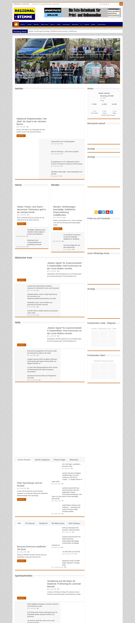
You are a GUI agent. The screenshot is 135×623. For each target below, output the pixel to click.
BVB (19, 450)
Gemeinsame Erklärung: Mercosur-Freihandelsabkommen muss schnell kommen (64, 559)
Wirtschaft (75, 24)
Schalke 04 (43, 450)
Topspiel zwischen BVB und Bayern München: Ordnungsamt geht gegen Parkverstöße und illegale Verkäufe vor (66, 298)
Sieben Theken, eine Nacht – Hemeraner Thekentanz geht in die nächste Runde (31, 76)
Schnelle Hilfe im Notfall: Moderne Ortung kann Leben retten (71, 256)
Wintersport (74, 386)
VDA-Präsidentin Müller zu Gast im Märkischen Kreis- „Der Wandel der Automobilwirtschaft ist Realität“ (66, 594)
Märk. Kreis (44, 24)
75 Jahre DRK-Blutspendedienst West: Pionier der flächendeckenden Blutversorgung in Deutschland (32, 306)
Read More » (21, 135)
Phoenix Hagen (59, 386)
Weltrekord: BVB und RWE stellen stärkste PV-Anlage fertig (71, 489)
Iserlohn (22, 24)
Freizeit (86, 24)
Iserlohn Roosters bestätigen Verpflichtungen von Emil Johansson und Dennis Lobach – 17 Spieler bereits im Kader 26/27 (67, 404)
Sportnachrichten (23, 502)
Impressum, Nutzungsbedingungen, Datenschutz (46, 4)
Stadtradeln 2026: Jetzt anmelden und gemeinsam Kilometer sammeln (36, 256)
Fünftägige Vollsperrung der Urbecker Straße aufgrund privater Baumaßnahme (37, 191)
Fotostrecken (101, 24)
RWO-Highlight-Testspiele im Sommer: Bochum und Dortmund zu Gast (37, 533)
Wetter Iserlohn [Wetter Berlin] (104, 93)
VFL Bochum (30, 450)
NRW (58, 24)
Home (16, 24)
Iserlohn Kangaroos (42, 386)
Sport (52, 24)
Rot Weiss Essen (58, 450)
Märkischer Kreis (23, 217)
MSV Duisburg (74, 450)
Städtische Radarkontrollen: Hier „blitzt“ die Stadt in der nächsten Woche (32, 121)
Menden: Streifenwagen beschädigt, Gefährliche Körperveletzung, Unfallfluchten (53, 31)
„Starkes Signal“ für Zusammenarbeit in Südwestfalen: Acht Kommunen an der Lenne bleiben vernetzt (91, 55)
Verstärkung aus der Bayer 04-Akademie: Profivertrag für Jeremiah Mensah (64, 510)
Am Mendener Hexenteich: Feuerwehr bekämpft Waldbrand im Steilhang (72, 196)
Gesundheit (66, 24)
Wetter (93, 24)
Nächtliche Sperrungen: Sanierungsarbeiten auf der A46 (72, 130)
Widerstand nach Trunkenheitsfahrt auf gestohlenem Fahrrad (35, 202)
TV (81, 24)
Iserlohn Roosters (24, 386)
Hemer (29, 24)
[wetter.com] (94, 115)
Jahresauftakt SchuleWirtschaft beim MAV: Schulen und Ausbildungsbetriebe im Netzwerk (31, 585)
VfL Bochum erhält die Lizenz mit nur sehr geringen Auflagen (37, 541)
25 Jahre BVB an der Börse (71, 478)
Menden (36, 24)
